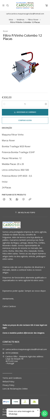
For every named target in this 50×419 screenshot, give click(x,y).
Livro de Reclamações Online (15, 388)
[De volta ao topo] (25, 212)
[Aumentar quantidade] (46, 104)
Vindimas (20, 20)
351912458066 (10, 353)
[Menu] (3, 5)
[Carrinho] (46, 5)
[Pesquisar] (7, 5)
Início (11, 20)
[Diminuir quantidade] (4, 104)
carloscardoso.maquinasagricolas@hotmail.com (25, 349)
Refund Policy (8, 381)
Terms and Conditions (12, 378)
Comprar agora (25, 120)
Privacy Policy (8, 385)
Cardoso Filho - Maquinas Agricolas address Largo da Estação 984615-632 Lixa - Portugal (23, 360)
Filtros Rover (33, 20)
